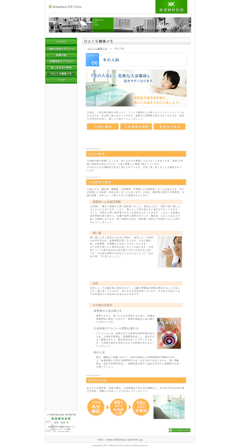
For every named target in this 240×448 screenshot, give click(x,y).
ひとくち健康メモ (97, 48)
